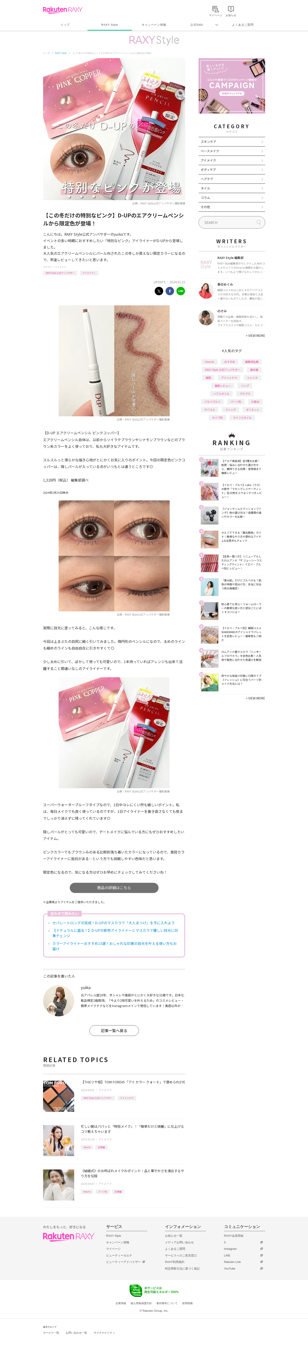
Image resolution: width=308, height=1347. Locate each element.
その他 (205, 207)
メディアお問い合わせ (179, 1242)
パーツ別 (102, 1191)
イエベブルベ (212, 401)
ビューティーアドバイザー (123, 1262)
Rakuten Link (232, 1262)
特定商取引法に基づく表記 (182, 1268)
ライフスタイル (242, 417)
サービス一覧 (51, 1332)
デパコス (209, 409)
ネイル (205, 188)
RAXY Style (109, 24)
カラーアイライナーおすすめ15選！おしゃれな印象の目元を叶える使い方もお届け (114, 946)
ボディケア (208, 169)
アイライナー (89, 273)
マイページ (113, 1248)
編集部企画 (251, 361)
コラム (205, 197)
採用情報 (187, 1303)
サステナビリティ (104, 1332)
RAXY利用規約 (174, 1262)
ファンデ (230, 409)
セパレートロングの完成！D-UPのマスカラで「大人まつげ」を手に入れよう (113, 922)
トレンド (252, 377)
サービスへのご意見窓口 (181, 1255)
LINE (227, 1255)
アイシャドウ (126, 1098)
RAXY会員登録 (233, 1235)
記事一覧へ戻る (114, 1030)
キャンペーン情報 (154, 24)
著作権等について (167, 1303)
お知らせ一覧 (173, 1235)
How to (86, 1147)
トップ (65, 24)
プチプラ (245, 393)
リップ (245, 385)
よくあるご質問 (242, 24)
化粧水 (255, 401)
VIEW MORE (255, 335)
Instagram (230, 1248)
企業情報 (120, 1303)
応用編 (101, 1147)
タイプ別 (217, 417)
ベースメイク (210, 151)
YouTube (229, 1268)
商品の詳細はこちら (114, 887)
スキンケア (208, 141)
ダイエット (252, 409)
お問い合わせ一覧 (76, 1332)
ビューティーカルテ (119, 1255)
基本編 (254, 369)
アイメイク (60, 267)
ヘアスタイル (221, 393)
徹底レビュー (223, 385)
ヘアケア (207, 179)
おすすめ (229, 361)
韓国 (208, 377)
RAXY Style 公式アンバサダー (60, 273)
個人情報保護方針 (141, 1303)
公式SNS (196, 24)
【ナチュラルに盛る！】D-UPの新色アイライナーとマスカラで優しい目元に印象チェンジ (115, 933)
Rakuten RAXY (62, 10)
